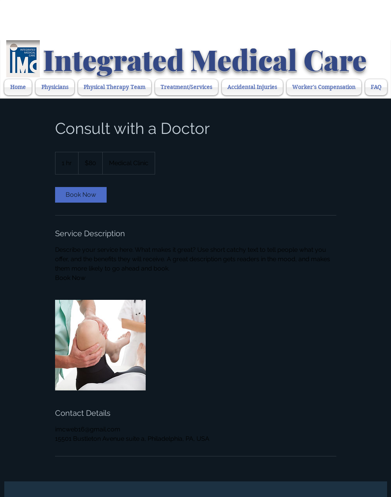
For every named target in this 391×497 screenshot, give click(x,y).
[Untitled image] (100, 345)
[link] (81, 195)
